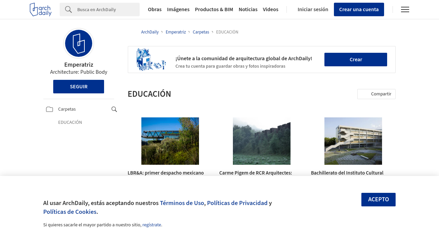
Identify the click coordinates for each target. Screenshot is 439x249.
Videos (271, 9)
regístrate (151, 225)
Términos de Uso (182, 203)
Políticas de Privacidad (237, 203)
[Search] (108, 9)
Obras (155, 9)
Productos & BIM (214, 9)
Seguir (78, 86)
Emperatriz (78, 65)
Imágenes (178, 9)
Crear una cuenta (359, 9)
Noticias (248, 9)
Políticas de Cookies (70, 211)
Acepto (378, 199)
